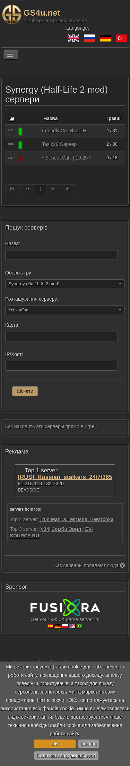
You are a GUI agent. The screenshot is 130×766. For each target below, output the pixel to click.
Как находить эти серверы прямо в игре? (51, 426)
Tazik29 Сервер (59, 144)
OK (54, 743)
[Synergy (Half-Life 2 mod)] (31, 131)
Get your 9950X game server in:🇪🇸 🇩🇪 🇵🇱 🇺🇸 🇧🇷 (65, 616)
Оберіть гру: (19, 273)
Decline (88, 743)
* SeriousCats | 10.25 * (66, 158)
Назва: (12, 243)
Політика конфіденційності (66, 755)
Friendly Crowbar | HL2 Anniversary (67, 130)
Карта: (12, 325)
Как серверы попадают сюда (89, 565)
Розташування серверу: (31, 299)
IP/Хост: (14, 354)
